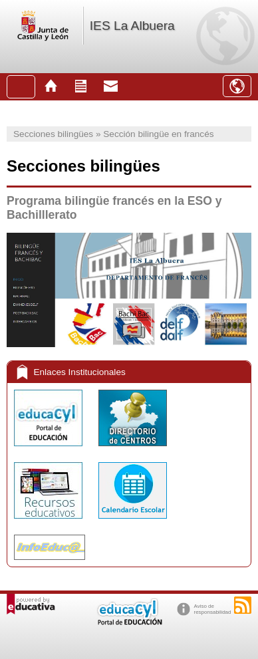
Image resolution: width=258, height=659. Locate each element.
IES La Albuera (132, 26)
